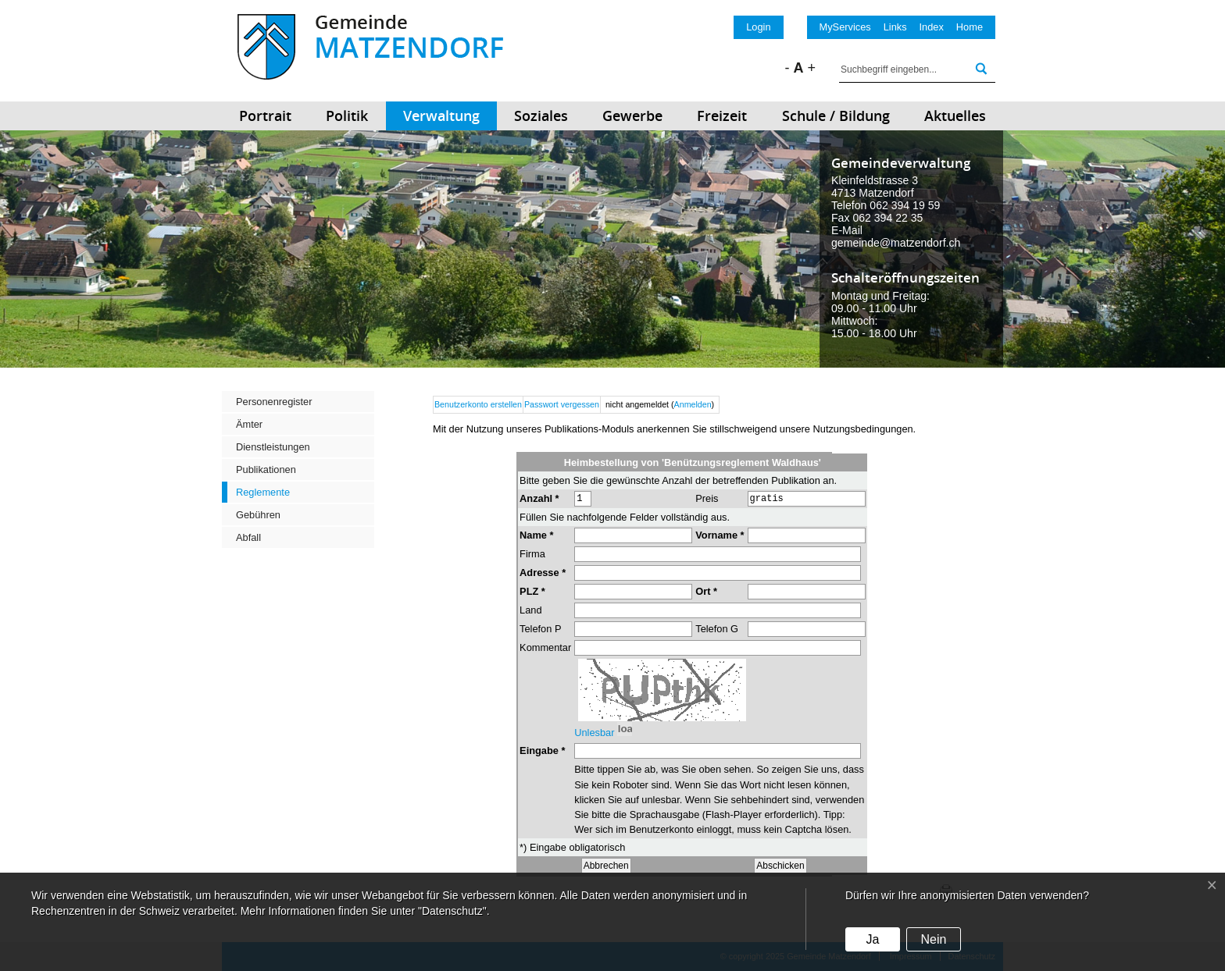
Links (895, 27)
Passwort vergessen (561, 404)
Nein (933, 939)
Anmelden (693, 404)
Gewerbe (632, 115)
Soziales (541, 115)
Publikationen (266, 469)
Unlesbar (594, 751)
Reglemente (263, 492)
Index (932, 27)
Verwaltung (441, 115)
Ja (872, 939)
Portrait (265, 115)
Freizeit (722, 115)
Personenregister (274, 401)
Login (758, 27)
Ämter (249, 424)
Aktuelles (955, 115)
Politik (347, 115)
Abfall (248, 537)
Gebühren (258, 515)
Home (969, 27)
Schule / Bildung (836, 115)
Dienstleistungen (273, 447)
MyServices (845, 27)
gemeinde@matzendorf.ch (895, 243)
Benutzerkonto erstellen (478, 404)
